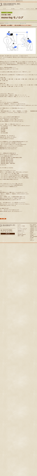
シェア (1, 213)
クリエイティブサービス (22, 229)
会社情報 (31, 232)
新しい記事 (3, 218)
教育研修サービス (21, 230)
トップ (4, 8)
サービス (21, 8)
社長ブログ (32, 240)
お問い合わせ (7, 233)
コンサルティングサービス (22, 228)
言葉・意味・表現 (23, 23)
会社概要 (31, 235)
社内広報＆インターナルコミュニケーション (12, 23)
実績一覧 (31, 231)
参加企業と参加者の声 (22, 234)
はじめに (13, 8)
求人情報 (31, 237)
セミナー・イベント (30, 8)
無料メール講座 (20, 235)
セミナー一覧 (20, 233)
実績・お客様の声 (33, 224)
